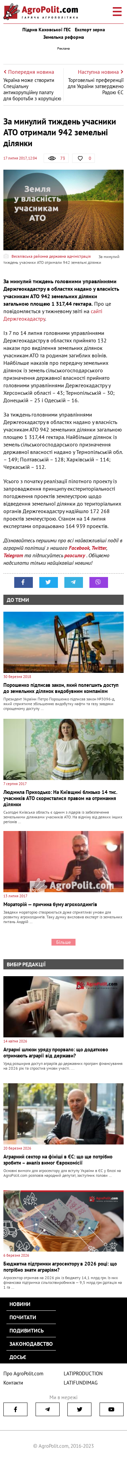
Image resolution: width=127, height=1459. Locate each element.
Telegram (13, 555)
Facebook (79, 547)
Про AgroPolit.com (23, 1373)
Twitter (98, 547)
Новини (19, 1304)
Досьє (17, 1357)
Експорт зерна (90, 30)
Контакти (13, 1382)
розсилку (75, 555)
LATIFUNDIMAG (81, 1382)
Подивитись (26, 1330)
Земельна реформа (63, 37)
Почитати (22, 1317)
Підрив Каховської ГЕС (46, 30)
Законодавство (31, 1343)
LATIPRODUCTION (83, 1373)
